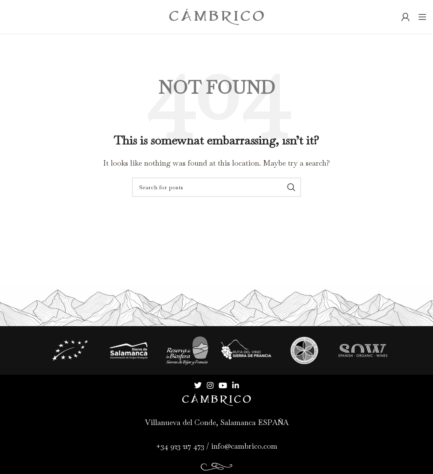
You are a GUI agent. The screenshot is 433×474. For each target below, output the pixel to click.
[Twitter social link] (198, 385)
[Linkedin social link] (235, 385)
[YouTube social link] (223, 385)
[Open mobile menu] (422, 16)
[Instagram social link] (210, 385)
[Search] (216, 187)
